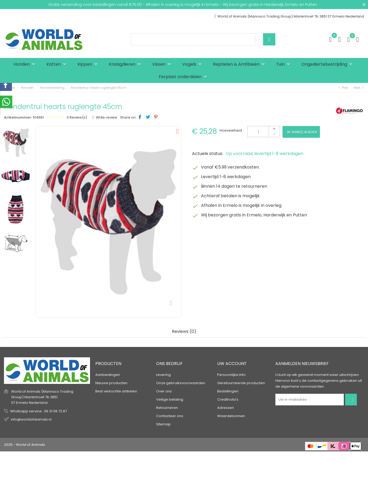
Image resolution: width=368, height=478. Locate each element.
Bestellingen (227, 391)
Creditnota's (227, 399)
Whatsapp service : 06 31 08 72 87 (38, 411)
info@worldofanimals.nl (31, 419)
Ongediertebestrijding (328, 64)
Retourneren (167, 407)
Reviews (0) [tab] (184, 331)
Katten (57, 64)
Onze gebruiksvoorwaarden (180, 382)
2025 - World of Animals (24, 444)
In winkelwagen (302, 132)
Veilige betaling (169, 399)
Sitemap (163, 424)
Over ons (164, 391)
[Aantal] (264, 131)
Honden (25, 64)
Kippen (89, 64)
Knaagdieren (126, 64)
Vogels (193, 64)
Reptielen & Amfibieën (240, 64)
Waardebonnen (231, 415)
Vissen (162, 64)
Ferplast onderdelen (184, 77)
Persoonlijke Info (231, 374)
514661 (38, 117)
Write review (106, 117)
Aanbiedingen (107, 374)
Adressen (225, 407)
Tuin (284, 64)
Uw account (232, 363)
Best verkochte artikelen (116, 391)
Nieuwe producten (111, 382)
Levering (163, 374)
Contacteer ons (169, 415)
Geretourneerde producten (241, 382)
